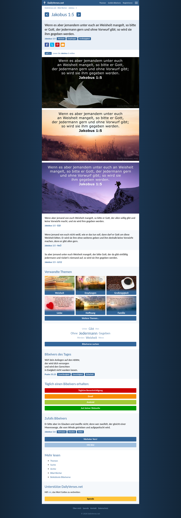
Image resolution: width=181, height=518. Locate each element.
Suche (53, 464)
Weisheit (61, 39)
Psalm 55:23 (50, 374)
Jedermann (88, 333)
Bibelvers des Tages (58, 354)
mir (49, 492)
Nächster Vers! (90, 439)
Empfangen (72, 39)
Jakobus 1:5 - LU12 (53, 262)
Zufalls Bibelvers (114, 3)
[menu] (136, 4)
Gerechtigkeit (78, 374)
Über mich (77, 508)
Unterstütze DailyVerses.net (64, 487)
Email (90, 396)
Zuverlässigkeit (64, 374)
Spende (90, 498)
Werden (80, 337)
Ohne (74, 333)
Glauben (72, 432)
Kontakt (93, 508)
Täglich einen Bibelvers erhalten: (67, 384)
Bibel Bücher (62, 8)
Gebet (80, 432)
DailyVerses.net (50, 8)
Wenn (101, 337)
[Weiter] (79, 14)
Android (90, 402)
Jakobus (71, 8)
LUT (48, 53)
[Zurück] (47, 14)
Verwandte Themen (58, 272)
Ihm (97, 328)
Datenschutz (103, 508)
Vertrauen (61, 432)
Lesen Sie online (64, 53)
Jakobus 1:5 (50, 38)
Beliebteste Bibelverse (60, 477)
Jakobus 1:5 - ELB (53, 225)
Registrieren (127, 3)
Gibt (91, 329)
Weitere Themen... (90, 318)
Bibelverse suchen (90, 344)
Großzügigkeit (84, 39)
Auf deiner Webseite (90, 408)
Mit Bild (90, 445)
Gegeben (104, 333)
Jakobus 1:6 (50, 431)
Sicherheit (90, 374)
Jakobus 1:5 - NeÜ (53, 245)
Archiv (53, 469)
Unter (84, 328)
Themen (102, 3)
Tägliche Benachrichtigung (90, 390)
